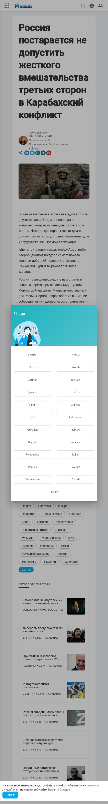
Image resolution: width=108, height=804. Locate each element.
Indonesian (75, 417)
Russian (75, 379)
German (32, 379)
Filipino (54, 491)
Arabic (75, 354)
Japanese (75, 442)
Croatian (32, 429)
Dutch (32, 367)
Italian (75, 454)
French (76, 367)
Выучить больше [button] (59, 789)
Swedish (75, 467)
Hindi (32, 404)
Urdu (32, 417)
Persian (32, 467)
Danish (76, 479)
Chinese (75, 404)
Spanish (32, 392)
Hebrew (75, 429)
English (32, 354)
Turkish (75, 392)
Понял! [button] (10, 795)
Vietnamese (32, 479)
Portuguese (32, 454)
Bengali (32, 442)
